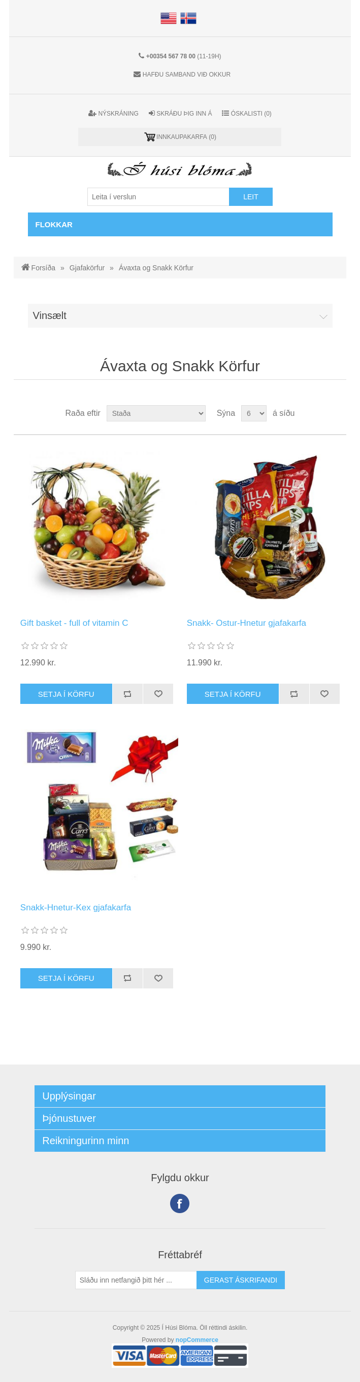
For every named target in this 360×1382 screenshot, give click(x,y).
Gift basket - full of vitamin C (74, 623)
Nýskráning (113, 113)
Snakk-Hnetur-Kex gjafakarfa (75, 907)
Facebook (179, 1203)
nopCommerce (197, 1339)
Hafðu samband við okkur (187, 74)
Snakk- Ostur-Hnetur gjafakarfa (246, 623)
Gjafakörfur (87, 268)
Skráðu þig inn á (180, 113)
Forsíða (43, 268)
